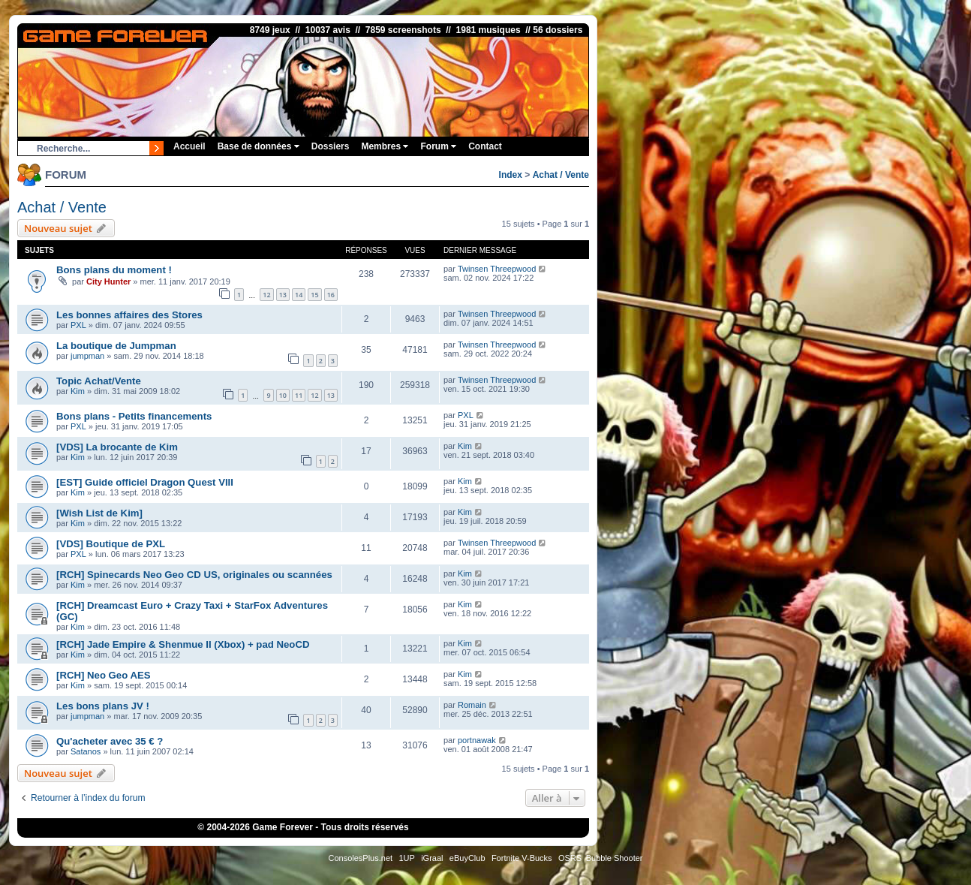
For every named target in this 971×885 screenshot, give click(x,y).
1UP (406, 857)
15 (314, 295)
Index (510, 175)
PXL (78, 325)
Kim (78, 391)
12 (266, 295)
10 (283, 395)
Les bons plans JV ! (102, 706)
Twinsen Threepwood (497, 268)
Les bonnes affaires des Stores (129, 315)
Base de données (258, 146)
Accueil (189, 146)
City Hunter (108, 281)
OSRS (570, 857)
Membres (384, 146)
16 (331, 295)
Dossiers (330, 146)
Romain (472, 704)
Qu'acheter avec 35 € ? (109, 741)
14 (298, 295)
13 (283, 295)
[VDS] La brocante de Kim (117, 447)
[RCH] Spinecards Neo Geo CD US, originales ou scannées (194, 574)
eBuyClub (467, 857)
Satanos (86, 751)
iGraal (432, 857)
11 (298, 395)
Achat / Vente (561, 175)
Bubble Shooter (614, 857)
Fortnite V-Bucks (522, 857)
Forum (438, 146)
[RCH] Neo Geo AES (103, 675)
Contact (485, 146)
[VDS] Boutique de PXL (110, 543)
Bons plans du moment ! (114, 269)
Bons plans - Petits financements (134, 416)
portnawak (477, 740)
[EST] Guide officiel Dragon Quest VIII (144, 482)
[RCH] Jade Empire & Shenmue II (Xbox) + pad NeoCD (182, 644)
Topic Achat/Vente (98, 381)
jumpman (87, 355)
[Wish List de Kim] (99, 513)
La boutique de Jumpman (116, 345)
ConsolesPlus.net (360, 857)
